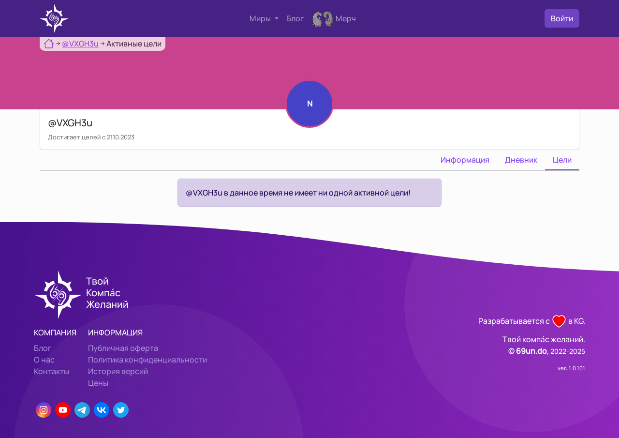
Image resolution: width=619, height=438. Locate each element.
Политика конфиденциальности (147, 359)
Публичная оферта (123, 348)
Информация (465, 159)
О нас (44, 359)
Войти (562, 18)
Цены (98, 383)
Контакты (51, 371)
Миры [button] (261, 18)
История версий (118, 371)
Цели (562, 159)
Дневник (521, 159)
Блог (295, 18)
